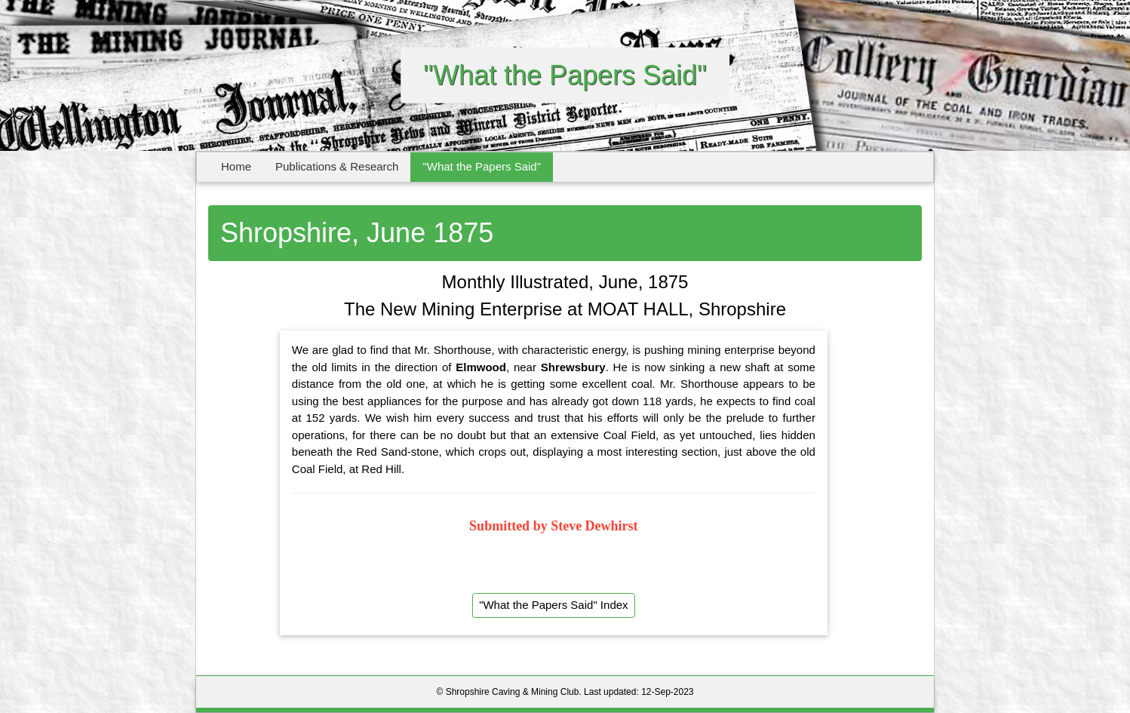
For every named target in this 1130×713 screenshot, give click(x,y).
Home (236, 166)
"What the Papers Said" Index (553, 604)
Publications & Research (336, 166)
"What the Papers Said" (481, 166)
